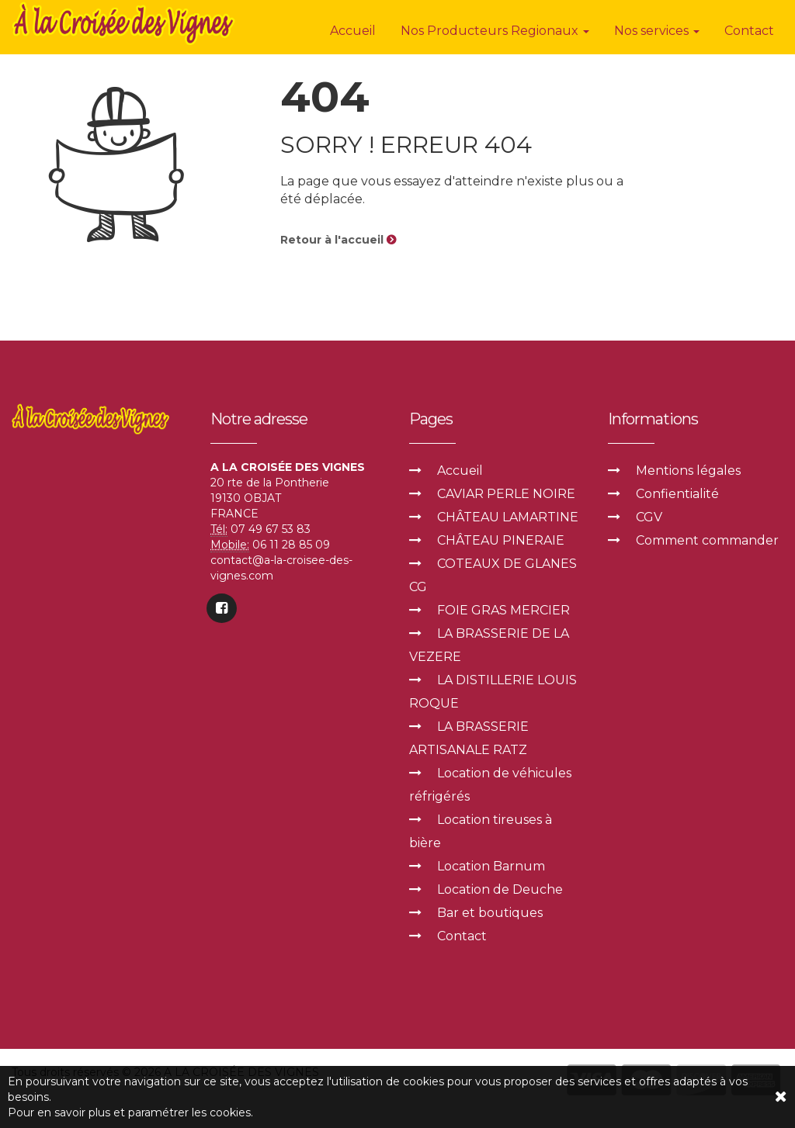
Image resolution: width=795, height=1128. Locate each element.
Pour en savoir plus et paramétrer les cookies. (130, 1112)
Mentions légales (688, 470)
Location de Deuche (500, 889)
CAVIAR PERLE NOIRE (506, 493)
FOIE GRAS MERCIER (503, 610)
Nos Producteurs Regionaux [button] (495, 30)
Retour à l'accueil (338, 240)
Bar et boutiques (490, 912)
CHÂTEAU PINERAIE (500, 540)
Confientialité (677, 493)
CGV (649, 517)
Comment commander (707, 540)
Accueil (353, 30)
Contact (749, 30)
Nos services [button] (657, 30)
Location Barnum (491, 866)
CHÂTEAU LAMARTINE (507, 517)
